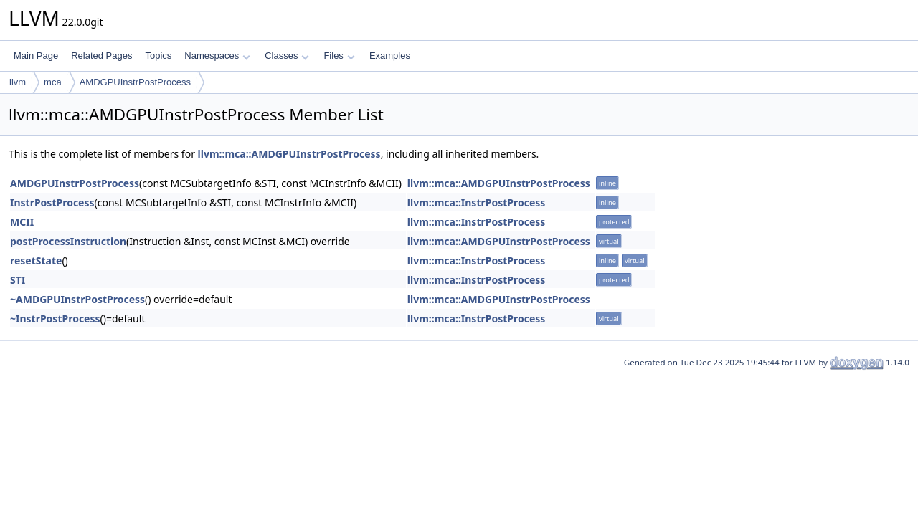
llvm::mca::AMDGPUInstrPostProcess (289, 154)
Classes (287, 55)
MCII (22, 222)
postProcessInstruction (68, 241)
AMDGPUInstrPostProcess (135, 82)
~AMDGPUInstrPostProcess (77, 299)
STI (17, 280)
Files (338, 55)
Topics (158, 55)
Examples (389, 55)
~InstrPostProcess (55, 318)
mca (53, 82)
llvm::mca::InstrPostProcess (476, 202)
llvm (17, 82)
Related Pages (101, 55)
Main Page (36, 55)
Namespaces (217, 55)
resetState (36, 260)
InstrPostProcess (52, 202)
